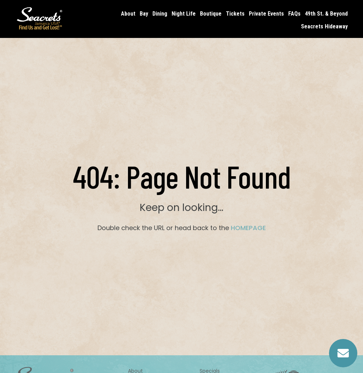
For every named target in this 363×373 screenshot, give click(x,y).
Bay (144, 13)
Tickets (235, 13)
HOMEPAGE (248, 227)
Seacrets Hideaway (324, 26)
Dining (159, 13)
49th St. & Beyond (326, 13)
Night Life (184, 13)
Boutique (211, 13)
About (128, 13)
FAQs (294, 13)
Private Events (266, 13)
